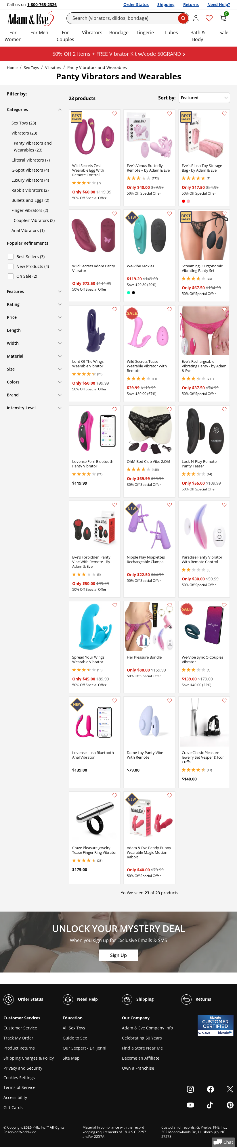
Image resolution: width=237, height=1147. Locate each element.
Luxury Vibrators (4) (30, 180)
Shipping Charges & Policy (28, 1058)
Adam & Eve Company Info (147, 1028)
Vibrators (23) (24, 133)
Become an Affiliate (140, 1058)
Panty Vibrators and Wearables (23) (33, 146)
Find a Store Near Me (142, 1048)
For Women (13, 36)
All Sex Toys (74, 1028)
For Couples (65, 36)
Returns (191, 4)
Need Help (80, 999)
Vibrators (92, 32)
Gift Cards (13, 1107)
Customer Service (20, 1028)
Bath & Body (197, 36)
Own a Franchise (138, 1068)
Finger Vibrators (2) (30, 210)
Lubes (171, 32)
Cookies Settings (19, 1077)
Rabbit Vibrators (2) (30, 190)
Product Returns (19, 1048)
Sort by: (167, 98)
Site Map (71, 1058)
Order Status (136, 4)
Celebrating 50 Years (142, 1038)
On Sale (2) (26, 276)
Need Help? (218, 4)
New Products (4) (32, 266)
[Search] (128, 18)
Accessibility (15, 1097)
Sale (223, 32)
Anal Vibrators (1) (28, 230)
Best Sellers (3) (30, 256)
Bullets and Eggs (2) (30, 200)
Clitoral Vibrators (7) (31, 160)
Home (12, 67)
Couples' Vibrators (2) (34, 220)
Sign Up (118, 955)
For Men (39, 32)
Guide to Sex (75, 1038)
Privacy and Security (22, 1068)
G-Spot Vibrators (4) (30, 170)
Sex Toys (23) (24, 123)
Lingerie (145, 32)
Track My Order (18, 1038)
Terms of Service (19, 1087)
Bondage (119, 32)
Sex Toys (31, 67)
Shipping (166, 4)
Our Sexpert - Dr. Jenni (84, 1048)
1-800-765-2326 (42, 4)
